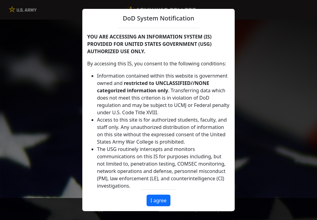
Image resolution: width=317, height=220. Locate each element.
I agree (159, 200)
